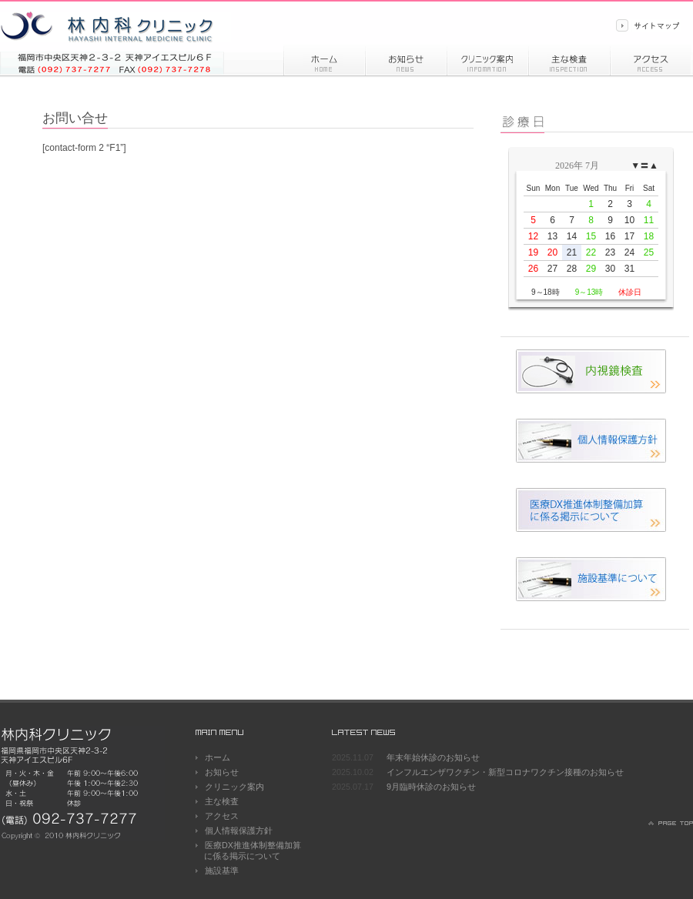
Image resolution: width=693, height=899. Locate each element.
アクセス (650, 60)
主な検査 (222, 801)
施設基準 (222, 870)
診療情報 (487, 60)
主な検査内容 (569, 60)
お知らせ (406, 60)
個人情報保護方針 (239, 830)
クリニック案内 (234, 786)
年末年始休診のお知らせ (433, 757)
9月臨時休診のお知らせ (431, 786)
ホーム (324, 60)
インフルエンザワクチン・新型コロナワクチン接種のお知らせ (505, 772)
